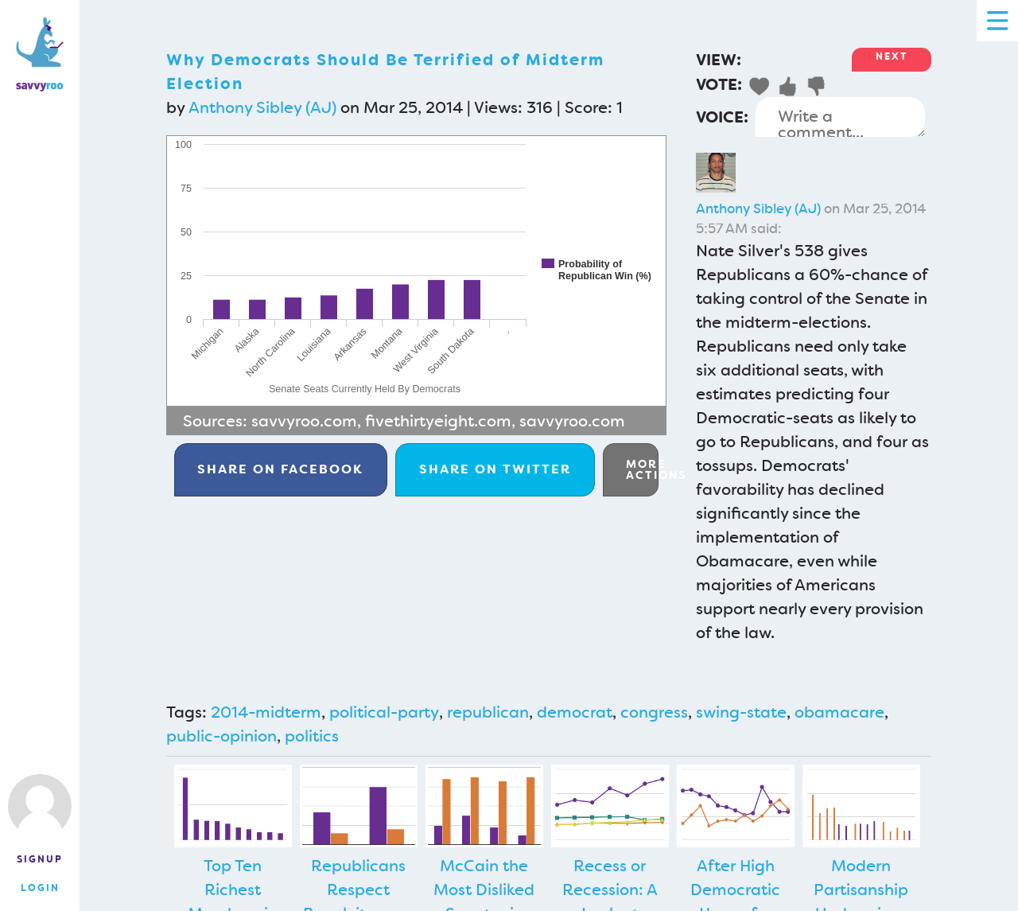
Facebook (280, 469)
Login (40, 888)
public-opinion (221, 736)
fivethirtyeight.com (438, 421)
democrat (574, 712)
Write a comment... (840, 117)
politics (312, 736)
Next (891, 56)
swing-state (741, 712)
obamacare (839, 712)
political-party (384, 712)
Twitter (495, 469)
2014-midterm (266, 712)
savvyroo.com (304, 421)
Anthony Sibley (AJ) (262, 107)
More (642, 469)
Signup (40, 859)
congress (654, 712)
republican (488, 712)
